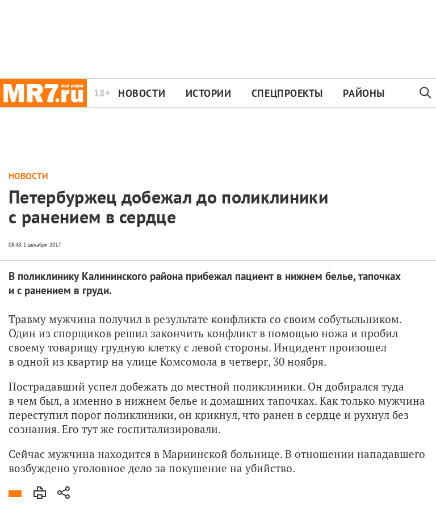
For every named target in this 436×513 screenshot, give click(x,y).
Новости (141, 93)
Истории (209, 93)
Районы (363, 93)
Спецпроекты (287, 93)
